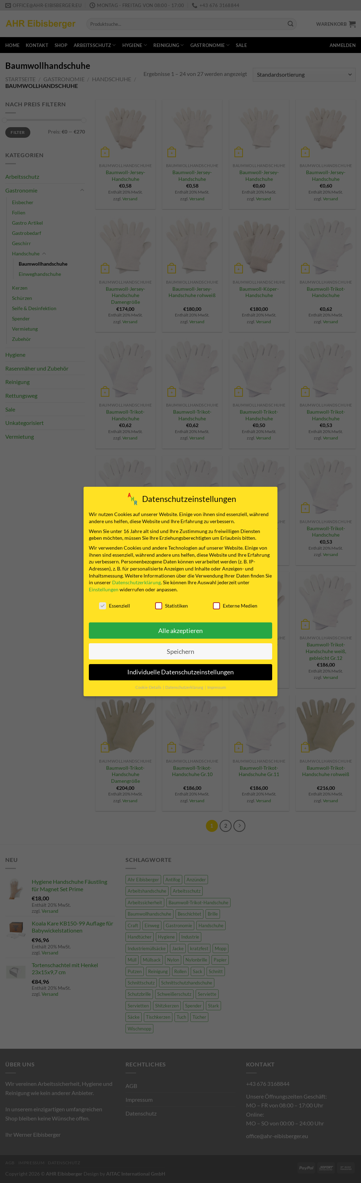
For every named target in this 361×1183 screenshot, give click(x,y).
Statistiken (171, 605)
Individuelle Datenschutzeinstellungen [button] (180, 672)
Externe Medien (235, 605)
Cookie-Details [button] (148, 687)
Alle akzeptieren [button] (180, 630)
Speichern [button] (180, 651)
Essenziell (114, 605)
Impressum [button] (216, 687)
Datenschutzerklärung (136, 582)
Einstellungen (103, 589)
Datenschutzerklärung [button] (184, 687)
